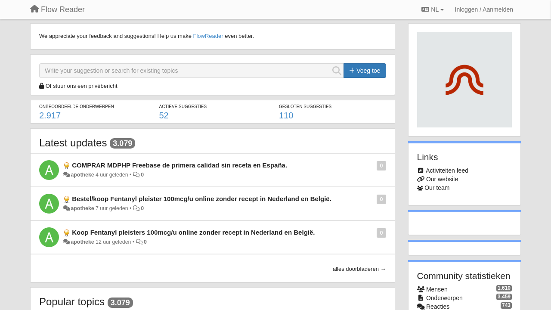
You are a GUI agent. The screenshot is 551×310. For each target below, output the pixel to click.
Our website (442, 179)
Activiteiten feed (447, 170)
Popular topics (72, 301)
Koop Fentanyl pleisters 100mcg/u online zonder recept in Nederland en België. (193, 232)
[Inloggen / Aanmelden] (484, 9)
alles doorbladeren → (359, 269)
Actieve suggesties (183, 106)
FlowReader (208, 36)
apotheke (82, 175)
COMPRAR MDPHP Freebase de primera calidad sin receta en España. (179, 165)
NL (432, 9)
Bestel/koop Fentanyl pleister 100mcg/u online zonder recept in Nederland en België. (201, 198)
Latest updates (73, 143)
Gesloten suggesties (305, 106)
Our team (436, 187)
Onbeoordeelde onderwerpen (76, 106)
